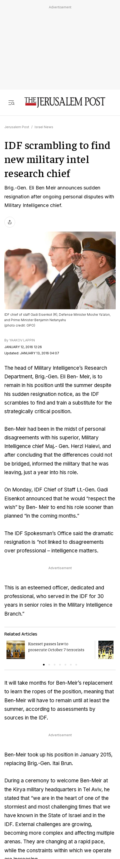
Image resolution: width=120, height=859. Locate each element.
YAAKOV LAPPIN (22, 340)
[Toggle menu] (11, 102)
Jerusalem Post (16, 127)
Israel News (44, 127)
